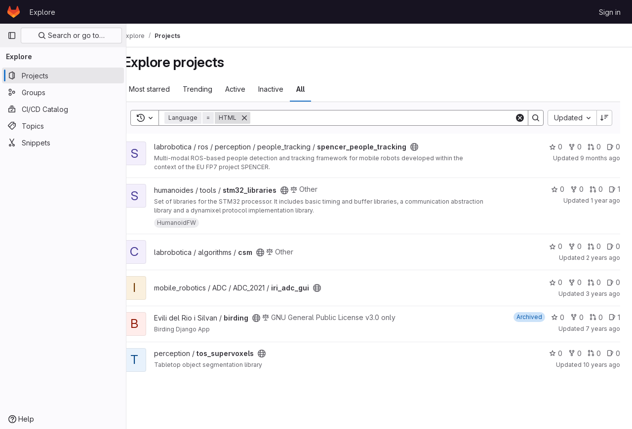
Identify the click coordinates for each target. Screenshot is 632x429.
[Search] (390, 118)
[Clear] (520, 118)
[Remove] (260, 118)
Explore (42, 12)
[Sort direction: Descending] (604, 118)
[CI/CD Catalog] (63, 109)
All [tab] (316, 89)
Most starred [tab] (165, 89)
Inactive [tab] (286, 89)
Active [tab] (251, 89)
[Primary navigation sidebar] (12, 35)
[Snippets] (63, 142)
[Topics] (63, 126)
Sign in (610, 12)
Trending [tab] (213, 89)
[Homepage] (13, 12)
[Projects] (63, 75)
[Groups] (63, 92)
